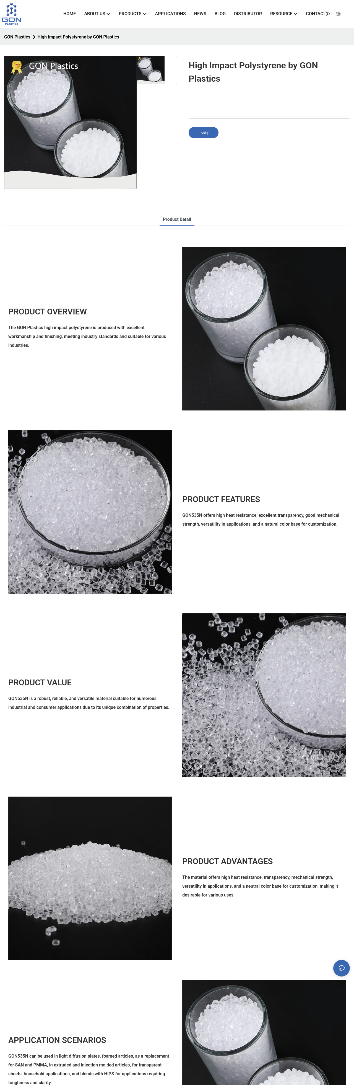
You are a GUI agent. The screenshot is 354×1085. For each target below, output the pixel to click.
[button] (326, 13)
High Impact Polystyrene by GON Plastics (78, 37)
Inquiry (204, 133)
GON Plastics (17, 37)
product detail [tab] (177, 219)
